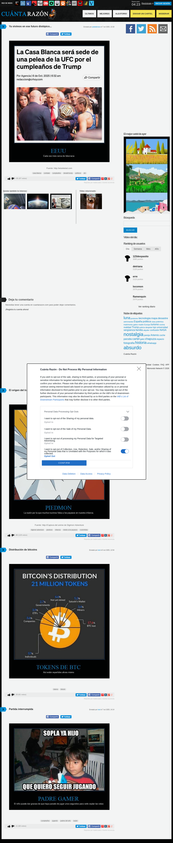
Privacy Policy (104, 474)
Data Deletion (69, 474)
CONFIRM (64, 463)
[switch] (125, 418)
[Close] (140, 370)
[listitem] (86, 411)
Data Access (86, 474)
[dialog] (86, 422)
